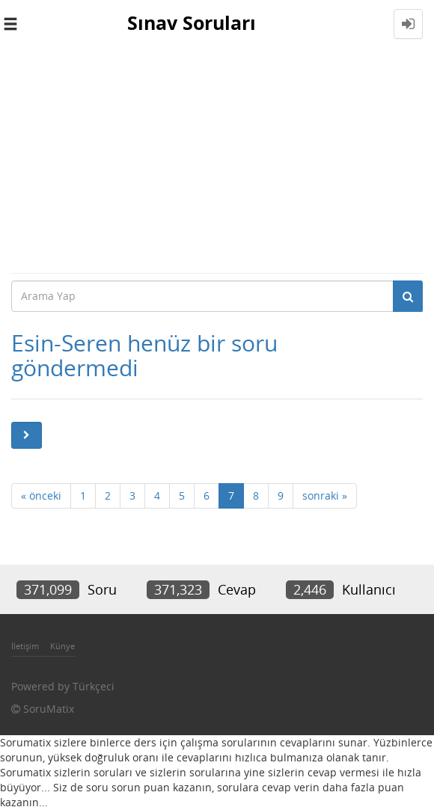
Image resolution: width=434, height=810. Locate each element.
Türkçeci (93, 686)
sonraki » (324, 495)
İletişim (25, 645)
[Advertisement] (217, 160)
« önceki (41, 495)
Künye (62, 645)
